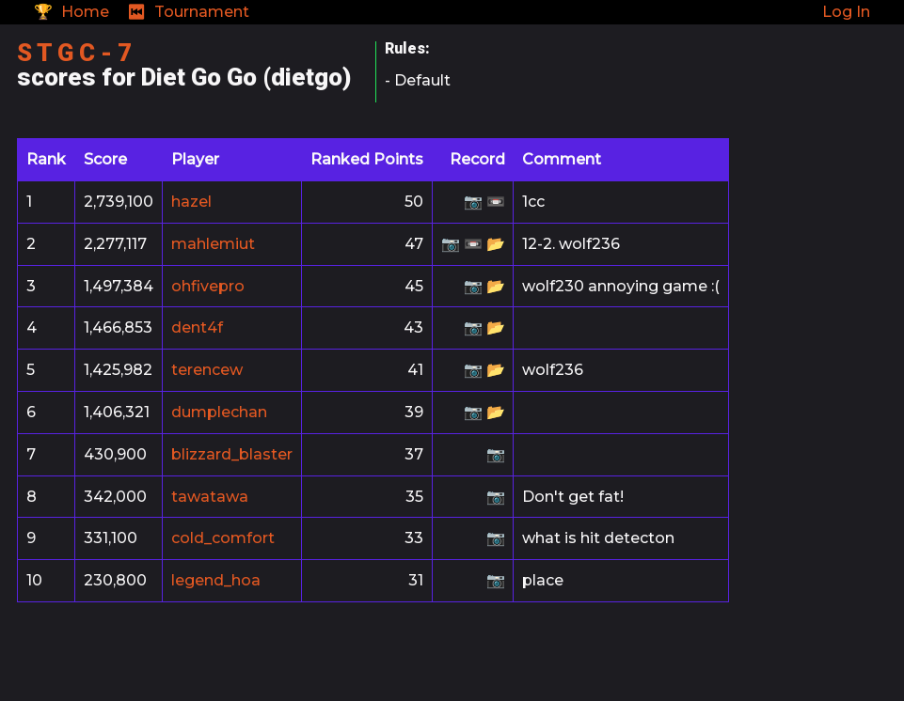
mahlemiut (213, 244)
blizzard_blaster (232, 454)
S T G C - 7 (74, 53)
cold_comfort (223, 538)
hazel (191, 201)
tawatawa (209, 497)
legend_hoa (216, 580)
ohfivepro (208, 286)
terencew (207, 370)
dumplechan (219, 412)
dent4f (197, 327)
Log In (846, 12)
